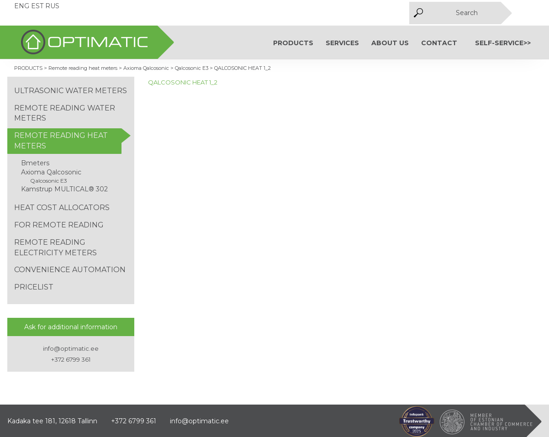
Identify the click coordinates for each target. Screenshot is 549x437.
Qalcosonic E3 (48, 180)
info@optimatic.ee (71, 348)
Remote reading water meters (64, 113)
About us (390, 43)
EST (37, 6)
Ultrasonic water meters (70, 90)
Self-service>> (503, 43)
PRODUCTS (293, 43)
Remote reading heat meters (61, 140)
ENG (21, 6)
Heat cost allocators (62, 207)
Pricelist (33, 287)
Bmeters (35, 163)
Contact (439, 43)
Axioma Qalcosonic (51, 172)
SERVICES (342, 43)
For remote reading (59, 225)
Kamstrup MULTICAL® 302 (64, 189)
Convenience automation (70, 269)
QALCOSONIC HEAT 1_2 (182, 82)
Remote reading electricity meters (55, 247)
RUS (52, 6)
